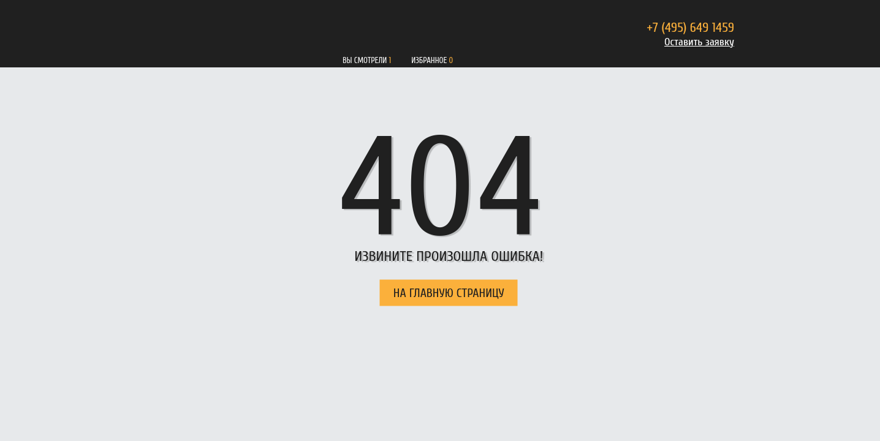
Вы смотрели (365, 60)
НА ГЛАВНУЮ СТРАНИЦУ (448, 293)
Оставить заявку (699, 42)
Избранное (429, 60)
